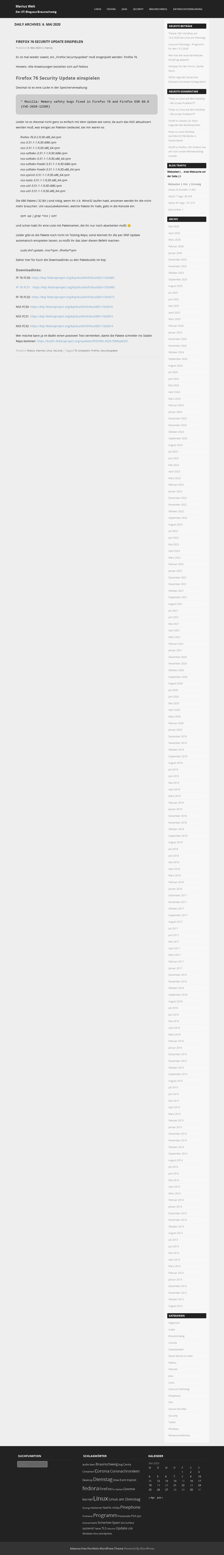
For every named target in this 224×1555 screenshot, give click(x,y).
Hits (185, 184)
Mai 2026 (173, 226)
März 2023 (174, 478)
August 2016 (175, 1001)
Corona (172, 1342)
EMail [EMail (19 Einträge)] (116, 1480)
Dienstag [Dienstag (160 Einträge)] (103, 1479)
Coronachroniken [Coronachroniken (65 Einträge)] (125, 1471)
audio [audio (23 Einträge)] (85, 1464)
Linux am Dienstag (178, 1389)
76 (75, 350)
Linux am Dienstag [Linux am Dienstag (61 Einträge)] (124, 1499)
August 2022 (175, 524)
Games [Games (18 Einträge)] (119, 1489)
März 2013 (174, 1266)
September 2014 (177, 1153)
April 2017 (174, 948)
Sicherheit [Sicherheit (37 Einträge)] (104, 1522)
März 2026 (174, 239)
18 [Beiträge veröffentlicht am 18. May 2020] (150, 1485)
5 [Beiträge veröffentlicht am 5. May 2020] (157, 1476)
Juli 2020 (173, 690)
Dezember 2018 (177, 815)
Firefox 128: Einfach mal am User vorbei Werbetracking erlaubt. (187, 151)
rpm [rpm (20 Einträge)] (139, 1516)
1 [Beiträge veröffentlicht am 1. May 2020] (182, 1472)
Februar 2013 (176, 1272)
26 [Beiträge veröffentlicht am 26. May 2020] (158, 1489)
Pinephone (174, 1395)
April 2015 (174, 1107)
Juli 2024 (173, 372)
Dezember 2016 (177, 974)
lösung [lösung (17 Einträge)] (86, 1507)
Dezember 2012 (177, 1286)
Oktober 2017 (176, 908)
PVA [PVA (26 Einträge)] (133, 1516)
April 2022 (174, 550)
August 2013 (175, 1233)
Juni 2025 (173, 299)
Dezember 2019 (177, 736)
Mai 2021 (173, 623)
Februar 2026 (176, 246)
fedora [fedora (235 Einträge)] (90, 1488)
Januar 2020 (175, 729)
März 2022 (174, 557)
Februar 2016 (176, 1041)
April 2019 (174, 789)
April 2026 (174, 233)
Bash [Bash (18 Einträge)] (92, 1464)
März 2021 (174, 637)
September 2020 (177, 676)
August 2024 (175, 365)
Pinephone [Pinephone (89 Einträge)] (130, 1507)
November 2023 (177, 425)
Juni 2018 (173, 855)
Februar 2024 (176, 405)
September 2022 (177, 517)
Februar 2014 (176, 1199)
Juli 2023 (173, 451)
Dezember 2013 (177, 1213)
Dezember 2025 (177, 259)
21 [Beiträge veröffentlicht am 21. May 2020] (175, 1485)
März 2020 (174, 716)
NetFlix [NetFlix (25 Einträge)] (107, 1507)
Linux (97, 9)
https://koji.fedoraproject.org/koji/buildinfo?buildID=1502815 (71, 316)
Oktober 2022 (176, 511)
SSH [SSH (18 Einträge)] (123, 1522)
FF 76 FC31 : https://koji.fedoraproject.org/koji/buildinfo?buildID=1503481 (65, 287)
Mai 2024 (173, 385)
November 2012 (177, 1292)
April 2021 (174, 630)
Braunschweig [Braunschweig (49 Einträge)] (107, 1464)
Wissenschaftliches (179, 1435)
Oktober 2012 (176, 1299)
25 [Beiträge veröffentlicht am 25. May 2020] (150, 1489)
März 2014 (174, 1193)
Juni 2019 (173, 776)
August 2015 (175, 1080)
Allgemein (174, 1322)
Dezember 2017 (177, 895)
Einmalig (196, 184)
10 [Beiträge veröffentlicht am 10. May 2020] (199, 1476)
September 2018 (177, 835)
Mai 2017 (173, 941)
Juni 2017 (173, 935)
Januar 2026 (175, 253)
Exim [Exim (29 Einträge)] (123, 1480)
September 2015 (177, 1074)
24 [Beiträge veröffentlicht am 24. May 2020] (199, 1485)
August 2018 (175, 842)
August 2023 (175, 445)
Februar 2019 (176, 802)
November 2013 (177, 1219)
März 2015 (174, 1114)
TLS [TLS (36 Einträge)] (104, 1528)
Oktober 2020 (176, 670)
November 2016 (177, 981)
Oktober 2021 (176, 590)
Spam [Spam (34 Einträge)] (116, 1523)
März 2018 (174, 875)
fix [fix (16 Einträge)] (113, 1489)
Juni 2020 (173, 696)
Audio (171, 1329)
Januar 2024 (175, 411)
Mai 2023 (173, 465)
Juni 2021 (173, 617)
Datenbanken (176, 1349)
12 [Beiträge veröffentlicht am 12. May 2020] (158, 1480)
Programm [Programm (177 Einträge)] (105, 1515)
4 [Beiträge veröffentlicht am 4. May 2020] (149, 1476)
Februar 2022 (176, 564)
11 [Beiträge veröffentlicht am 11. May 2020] (150, 1480)
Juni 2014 (173, 1173)
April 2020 (174, 709)
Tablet (172, 1422)
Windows (173, 1428)
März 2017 (174, 954)
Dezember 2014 (177, 1133)
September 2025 (177, 279)
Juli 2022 (173, 531)
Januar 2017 (175, 968)
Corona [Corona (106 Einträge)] (102, 1471)
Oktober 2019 (176, 749)
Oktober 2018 (176, 829)
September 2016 (177, 994)
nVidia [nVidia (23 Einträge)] (116, 1507)
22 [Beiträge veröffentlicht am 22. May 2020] (183, 1485)
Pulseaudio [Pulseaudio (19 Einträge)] (124, 1516)
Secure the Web (177, 1409)
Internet (40, 350)
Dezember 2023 (177, 418)
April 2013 (174, 1259)
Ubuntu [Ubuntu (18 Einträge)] (111, 1528)
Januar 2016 (175, 1047)
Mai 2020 (173, 703)
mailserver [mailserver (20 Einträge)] (96, 1507)
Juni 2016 (173, 1014)
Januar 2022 (175, 570)
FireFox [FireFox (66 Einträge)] (105, 1488)
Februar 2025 (176, 325)
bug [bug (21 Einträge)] (120, 1464)
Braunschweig (158, 9)
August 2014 (175, 1160)
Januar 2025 (175, 332)
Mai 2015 (173, 1100)
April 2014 (174, 1186)
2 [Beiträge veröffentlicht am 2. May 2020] (190, 1472)
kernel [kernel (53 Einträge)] (87, 1499)
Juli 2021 (173, 610)
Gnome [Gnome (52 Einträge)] (129, 1489)
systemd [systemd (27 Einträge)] (88, 1528)
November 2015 (177, 1060)
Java (124, 9)
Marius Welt (25, 6)
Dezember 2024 (177, 339)
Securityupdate (109, 350)
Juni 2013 (173, 1246)
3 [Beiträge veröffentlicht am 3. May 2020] (199, 1472)
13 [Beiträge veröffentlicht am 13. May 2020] (166, 1480)
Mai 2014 (173, 1180)
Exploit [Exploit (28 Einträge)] (131, 1480)
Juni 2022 (173, 537)
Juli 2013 (173, 1239)
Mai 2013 (173, 1252)
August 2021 (175, 604)
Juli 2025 (173, 292)
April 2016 (174, 1027)
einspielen (84, 350)
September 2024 (177, 358)
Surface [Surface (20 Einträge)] (129, 1522)
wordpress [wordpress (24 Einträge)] (105, 1533)
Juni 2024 (173, 378)
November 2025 (177, 266)
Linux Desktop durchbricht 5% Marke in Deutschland (182, 136)
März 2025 (174, 319)
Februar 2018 (176, 882)
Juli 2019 (173, 769)
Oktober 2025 (176, 272)
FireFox (95, 350)
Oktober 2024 (176, 352)
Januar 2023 (175, 491)
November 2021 (177, 584)
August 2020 (175, 683)
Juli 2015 (173, 1087)
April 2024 (174, 392)
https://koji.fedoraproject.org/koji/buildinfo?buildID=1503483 (73, 278)
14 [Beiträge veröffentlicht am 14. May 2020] (175, 1480)
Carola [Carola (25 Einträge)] (127, 1464)
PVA (170, 1402)
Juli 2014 (173, 1166)
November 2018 (177, 822)
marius (49, 47)
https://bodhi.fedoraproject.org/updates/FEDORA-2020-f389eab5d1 (82, 341)
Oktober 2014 (176, 1147)
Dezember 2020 (177, 657)
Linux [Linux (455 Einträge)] (100, 1498)
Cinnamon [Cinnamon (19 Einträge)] (88, 1471)
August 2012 (175, 1306)
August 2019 (175, 762)
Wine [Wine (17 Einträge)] (95, 1533)
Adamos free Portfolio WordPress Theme (96, 1548)
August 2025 (175, 286)
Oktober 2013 (176, 1226)
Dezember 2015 (177, 1054)
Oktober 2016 (176, 988)
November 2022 (177, 504)
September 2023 (177, 438)
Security (138, 9)
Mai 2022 (173, 544)
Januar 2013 (175, 1279)
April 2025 (174, 312)
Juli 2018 (173, 849)
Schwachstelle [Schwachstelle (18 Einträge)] (89, 1522)
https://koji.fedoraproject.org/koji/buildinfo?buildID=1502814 (71, 326)
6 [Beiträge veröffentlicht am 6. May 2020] (166, 1476)
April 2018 (174, 868)
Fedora (111, 9)
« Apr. (152, 1497)
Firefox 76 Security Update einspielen (49, 41)
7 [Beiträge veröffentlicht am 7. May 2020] (174, 1476)
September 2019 (177, 756)
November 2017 (177, 902)
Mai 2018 (173, 862)
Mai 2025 (173, 305)
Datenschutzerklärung (187, 9)
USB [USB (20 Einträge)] (130, 1528)
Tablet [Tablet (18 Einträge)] (97, 1528)
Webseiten (174, 184)
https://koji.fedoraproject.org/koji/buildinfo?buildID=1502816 (71, 307)
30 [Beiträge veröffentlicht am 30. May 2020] (191, 1489)
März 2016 (174, 1034)
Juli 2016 (173, 1007)
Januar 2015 (175, 1127)
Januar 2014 (175, 1206)
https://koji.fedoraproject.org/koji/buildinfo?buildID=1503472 (72, 297)
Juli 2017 (173, 928)
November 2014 (177, 1140)
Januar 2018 (175, 888)
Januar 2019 (175, 809)
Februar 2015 (176, 1120)
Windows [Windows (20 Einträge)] (87, 1533)
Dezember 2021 (177, 577)
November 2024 (177, 345)
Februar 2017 (176, 961)
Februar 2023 (176, 484)
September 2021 (177, 597)
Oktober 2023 (176, 431)
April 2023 (174, 471)
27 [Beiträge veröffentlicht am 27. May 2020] (166, 1489)
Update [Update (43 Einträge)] (121, 1528)
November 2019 (177, 742)
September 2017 (177, 915)
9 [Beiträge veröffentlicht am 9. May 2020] (190, 1476)
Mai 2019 (173, 782)
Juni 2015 (173, 1094)
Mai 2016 (173, 1021)
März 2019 (174, 796)
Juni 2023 (173, 458)
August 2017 (175, 921)
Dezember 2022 (177, 497)
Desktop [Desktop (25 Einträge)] (87, 1480)
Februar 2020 (176, 723)
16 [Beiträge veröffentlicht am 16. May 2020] (191, 1480)
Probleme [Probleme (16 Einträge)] (87, 1516)
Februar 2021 (176, 643)
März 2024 (174, 398)
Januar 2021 (175, 650)
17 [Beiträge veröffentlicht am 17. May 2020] (199, 1480)
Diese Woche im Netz (180, 1356)
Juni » (160, 1497)
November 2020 (177, 663)
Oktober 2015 (176, 1067)
